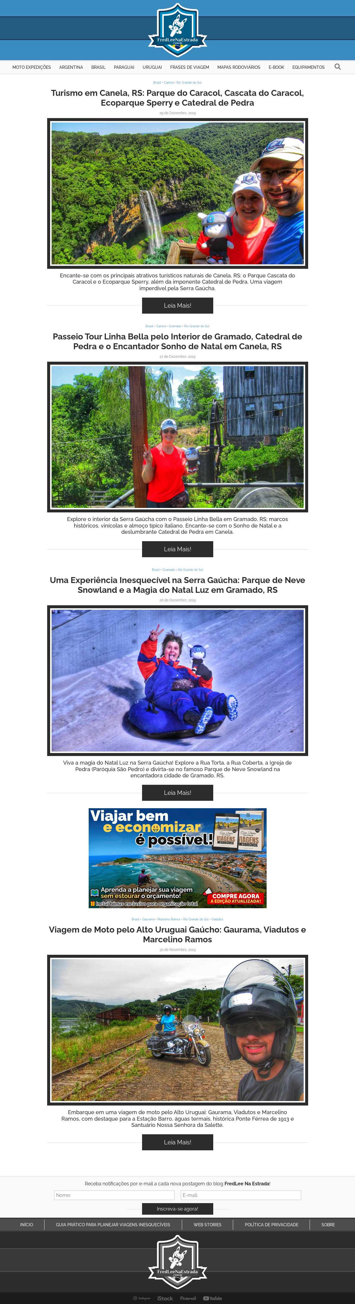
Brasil (157, 82)
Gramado (175, 326)
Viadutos (217, 919)
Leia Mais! (177, 305)
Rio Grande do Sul (189, 82)
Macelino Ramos (168, 919)
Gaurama (148, 919)
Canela (168, 82)
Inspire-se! (177, 193)
